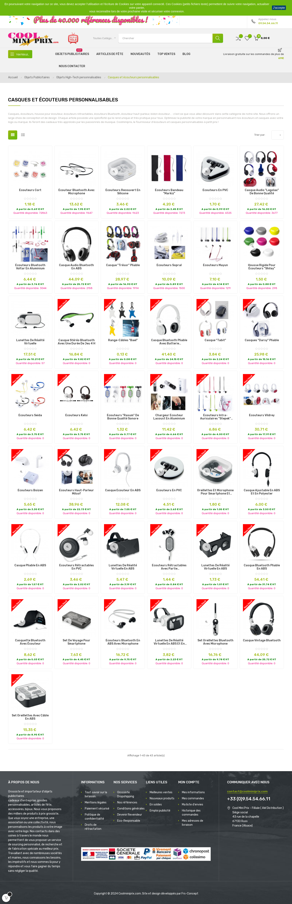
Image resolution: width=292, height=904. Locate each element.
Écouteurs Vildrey (262, 415)
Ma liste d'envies (192, 804)
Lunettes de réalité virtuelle (30, 342)
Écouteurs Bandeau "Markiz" (169, 192)
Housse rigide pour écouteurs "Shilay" (262, 267)
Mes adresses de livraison (192, 823)
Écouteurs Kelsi (76, 415)
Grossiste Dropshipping (125, 794)
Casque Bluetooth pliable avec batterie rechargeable (169, 342)
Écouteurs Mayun (215, 265)
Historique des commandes (191, 812)
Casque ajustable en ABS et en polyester (262, 492)
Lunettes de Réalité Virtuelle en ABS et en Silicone (169, 642)
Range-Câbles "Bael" (123, 340)
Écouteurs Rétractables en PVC (76, 567)
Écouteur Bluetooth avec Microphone (76, 192)
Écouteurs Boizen (30, 490)
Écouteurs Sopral (169, 265)
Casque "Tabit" (215, 340)
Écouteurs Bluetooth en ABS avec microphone (123, 642)
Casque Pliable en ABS (30, 565)
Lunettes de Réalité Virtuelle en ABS (123, 567)
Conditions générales (131, 808)
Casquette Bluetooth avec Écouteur (30, 642)
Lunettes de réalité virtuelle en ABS (215, 567)
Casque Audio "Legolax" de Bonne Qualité (262, 192)
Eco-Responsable (128, 820)
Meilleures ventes (161, 792)
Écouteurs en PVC (215, 190)
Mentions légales (95, 802)
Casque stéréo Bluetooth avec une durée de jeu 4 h (76, 342)
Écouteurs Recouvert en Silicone (122, 192)
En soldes (156, 804)
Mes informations (193, 792)
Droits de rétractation (93, 827)
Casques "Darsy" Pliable (262, 340)
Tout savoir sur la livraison (96, 794)
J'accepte (279, 7)
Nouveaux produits (162, 798)
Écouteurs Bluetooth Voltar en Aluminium (30, 267)
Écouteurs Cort (30, 190)
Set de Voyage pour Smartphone (76, 642)
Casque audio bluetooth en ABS (76, 267)
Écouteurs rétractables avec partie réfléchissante (169, 567)
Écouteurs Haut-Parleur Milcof (76, 492)
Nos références (127, 802)
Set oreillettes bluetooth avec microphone (215, 642)
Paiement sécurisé (97, 808)
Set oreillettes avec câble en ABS (30, 717)
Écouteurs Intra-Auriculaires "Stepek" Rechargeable (215, 417)
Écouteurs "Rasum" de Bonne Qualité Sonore (123, 417)
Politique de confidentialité (94, 816)
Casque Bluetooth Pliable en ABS (262, 567)
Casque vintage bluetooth (262, 640)
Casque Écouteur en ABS (123, 490)
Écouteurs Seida (30, 415)
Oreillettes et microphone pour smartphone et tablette (215, 492)
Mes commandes (193, 798)
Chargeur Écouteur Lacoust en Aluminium (169, 417)
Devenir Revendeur (129, 814)
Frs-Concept (189, 893)
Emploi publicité (160, 810)
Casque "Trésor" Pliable (123, 265)
